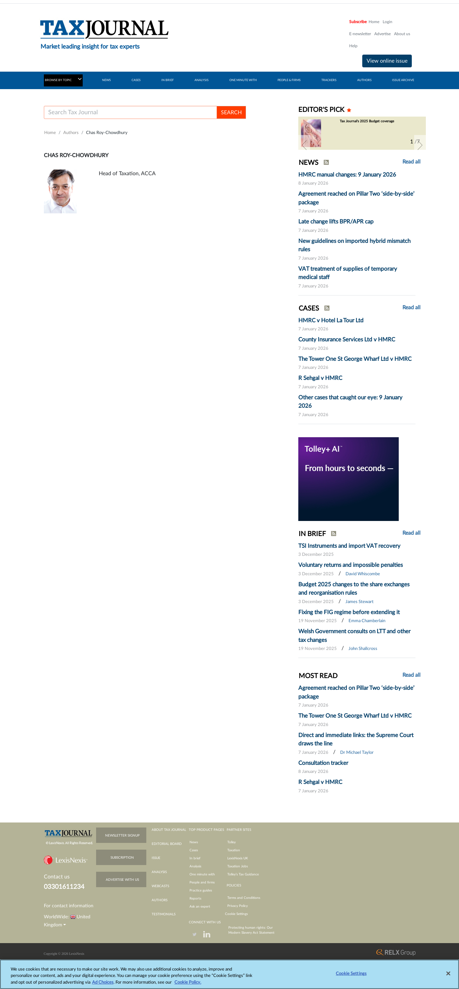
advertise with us (122, 879)
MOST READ (318, 676)
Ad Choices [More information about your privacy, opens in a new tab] (102, 985)
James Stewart (360, 602)
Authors (71, 133)
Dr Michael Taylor (357, 752)
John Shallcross (363, 649)
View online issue (387, 61)
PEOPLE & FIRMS (289, 80)
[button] (304, 145)
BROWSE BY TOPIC (63, 79)
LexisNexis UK (237, 858)
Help (353, 46)
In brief (195, 858)
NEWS (106, 80)
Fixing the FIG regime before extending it (349, 612)
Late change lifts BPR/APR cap (336, 221)
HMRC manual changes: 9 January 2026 (347, 175)
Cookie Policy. (187, 985)
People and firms (202, 882)
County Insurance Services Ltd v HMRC (346, 339)
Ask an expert (199, 906)
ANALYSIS (202, 80)
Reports (195, 898)
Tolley (231, 842)
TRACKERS (328, 80)
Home (374, 22)
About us (402, 34)
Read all (411, 161)
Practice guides (200, 890)
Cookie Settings (236, 914)
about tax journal (169, 830)
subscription (122, 857)
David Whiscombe (363, 574)
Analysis (195, 866)
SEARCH (231, 112)
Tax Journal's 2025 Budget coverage (367, 121)
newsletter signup (122, 835)
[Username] (130, 112)
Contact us (57, 876)
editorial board (167, 844)
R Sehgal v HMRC (320, 378)
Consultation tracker (323, 763)
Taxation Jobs (237, 866)
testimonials (163, 914)
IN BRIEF (167, 80)
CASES (136, 80)
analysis (159, 872)
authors (159, 900)
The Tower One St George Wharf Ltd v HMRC (354, 359)
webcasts (160, 886)
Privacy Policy (237, 906)
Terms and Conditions (243, 898)
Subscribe (358, 22)
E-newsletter (360, 34)
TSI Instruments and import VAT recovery (349, 546)
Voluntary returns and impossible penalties (350, 565)
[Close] (448, 976)
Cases (193, 850)
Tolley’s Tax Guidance (243, 874)
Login (387, 22)
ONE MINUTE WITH (243, 80)
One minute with (202, 874)
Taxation (233, 850)
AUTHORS (364, 80)
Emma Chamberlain (367, 621)
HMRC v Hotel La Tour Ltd (331, 320)
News (193, 842)
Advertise (382, 34)
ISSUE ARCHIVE (403, 80)
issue (156, 858)
